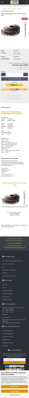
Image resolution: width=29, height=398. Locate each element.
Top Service (5, 345)
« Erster (3, 8)
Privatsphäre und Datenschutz (9, 270)
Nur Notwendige (14, 391)
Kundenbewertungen (7, 293)
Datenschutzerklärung (6, 383)
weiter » (14, 8)
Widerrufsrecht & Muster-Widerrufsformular (12, 260)
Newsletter (4, 284)
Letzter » (19, 8)
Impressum (5, 273)
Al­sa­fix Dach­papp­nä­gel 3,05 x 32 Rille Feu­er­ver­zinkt (14, 206)
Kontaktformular (6, 317)
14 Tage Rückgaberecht (7, 333)
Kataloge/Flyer (5, 296)
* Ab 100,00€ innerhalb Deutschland (14, 248)
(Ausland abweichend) (17, 54)
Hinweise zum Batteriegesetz (9, 276)
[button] (3, 74)
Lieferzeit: (3, 53)
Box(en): (3, 71)
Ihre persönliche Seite (7, 290)
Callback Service (6, 339)
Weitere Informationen (14, 395)
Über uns (4, 287)
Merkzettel (4, 314)
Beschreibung (5, 107)
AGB (3, 267)
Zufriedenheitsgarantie (7, 342)
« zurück (9, 8)
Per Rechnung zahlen (7, 330)
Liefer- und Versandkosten (8, 264)
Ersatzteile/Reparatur (7, 299)
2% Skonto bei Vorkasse (7, 336)
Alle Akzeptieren (14, 386)
